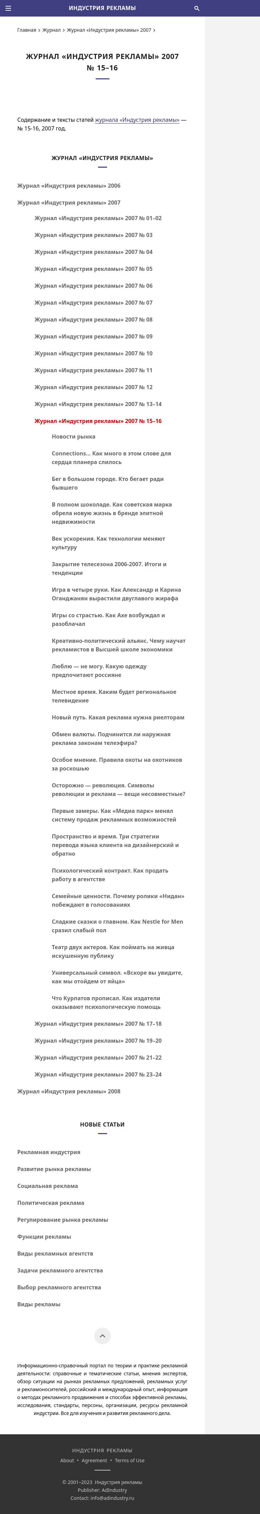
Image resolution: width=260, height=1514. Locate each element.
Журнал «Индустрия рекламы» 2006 (69, 185)
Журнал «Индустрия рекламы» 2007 (109, 30)
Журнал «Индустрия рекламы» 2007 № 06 (94, 285)
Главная (26, 30)
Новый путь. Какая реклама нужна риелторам (118, 717)
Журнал (51, 30)
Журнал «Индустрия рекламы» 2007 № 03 (94, 235)
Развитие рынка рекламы (54, 1169)
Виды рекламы (38, 1304)
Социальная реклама (47, 1186)
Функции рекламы (44, 1236)
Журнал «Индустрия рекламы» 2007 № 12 (94, 387)
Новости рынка (74, 436)
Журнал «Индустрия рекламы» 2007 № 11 (94, 370)
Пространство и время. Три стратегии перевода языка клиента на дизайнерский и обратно (115, 845)
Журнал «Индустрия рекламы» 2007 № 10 (94, 353)
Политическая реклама (50, 1203)
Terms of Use (130, 1460)
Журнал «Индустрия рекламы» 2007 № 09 (94, 336)
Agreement (94, 1460)
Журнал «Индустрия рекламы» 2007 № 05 (94, 269)
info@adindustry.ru (112, 1498)
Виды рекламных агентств (55, 1253)
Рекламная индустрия (48, 1152)
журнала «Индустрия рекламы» (137, 120)
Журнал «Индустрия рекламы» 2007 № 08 (94, 319)
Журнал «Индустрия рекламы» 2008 (69, 1091)
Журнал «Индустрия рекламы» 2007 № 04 (94, 252)
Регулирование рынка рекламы (62, 1219)
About (67, 1460)
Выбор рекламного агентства (59, 1287)
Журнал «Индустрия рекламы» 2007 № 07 (94, 302)
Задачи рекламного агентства (60, 1270)
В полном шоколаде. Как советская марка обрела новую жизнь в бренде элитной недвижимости (112, 513)
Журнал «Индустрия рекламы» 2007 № (98, 218)
